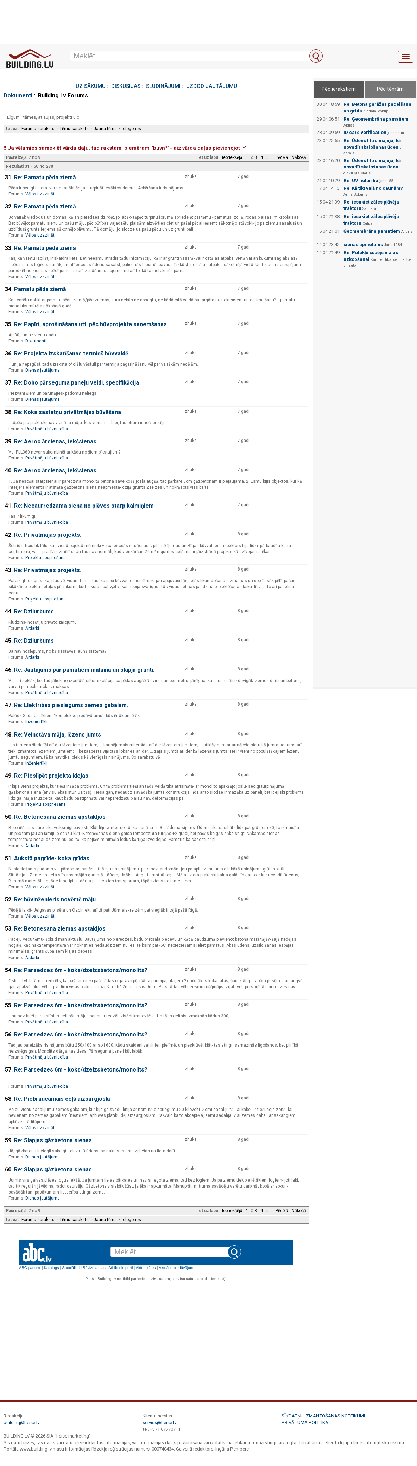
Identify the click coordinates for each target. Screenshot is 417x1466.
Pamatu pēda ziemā (40, 289)
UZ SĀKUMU (91, 86)
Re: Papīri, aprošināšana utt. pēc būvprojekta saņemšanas (90, 324)
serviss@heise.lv (159, 1422)
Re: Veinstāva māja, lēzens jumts (57, 734)
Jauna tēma (105, 128)
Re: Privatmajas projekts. (47, 535)
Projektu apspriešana (45, 557)
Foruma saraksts (38, 128)
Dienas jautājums (42, 370)
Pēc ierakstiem (339, 89)
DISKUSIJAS (125, 86)
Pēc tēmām (390, 89)
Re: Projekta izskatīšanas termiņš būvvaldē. (72, 353)
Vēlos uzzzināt (40, 194)
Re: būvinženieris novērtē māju (55, 899)
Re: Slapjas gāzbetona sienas (53, 1140)
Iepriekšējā (232, 157)
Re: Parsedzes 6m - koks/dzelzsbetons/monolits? (80, 970)
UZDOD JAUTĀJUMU (211, 86)
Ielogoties (131, 128)
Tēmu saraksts (74, 128)
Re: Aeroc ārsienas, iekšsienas (55, 441)
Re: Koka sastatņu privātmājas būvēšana (67, 412)
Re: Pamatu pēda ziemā (45, 177)
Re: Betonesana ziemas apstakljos (60, 817)
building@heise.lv (21, 1422)
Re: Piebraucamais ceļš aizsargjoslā (62, 1098)
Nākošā (299, 157)
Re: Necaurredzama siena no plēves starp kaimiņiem (84, 505)
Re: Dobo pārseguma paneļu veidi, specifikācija (76, 382)
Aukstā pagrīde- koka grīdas (51, 858)
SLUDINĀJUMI (163, 86)
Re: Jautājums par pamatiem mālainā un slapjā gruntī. (84, 670)
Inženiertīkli (36, 721)
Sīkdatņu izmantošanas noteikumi (323, 1416)
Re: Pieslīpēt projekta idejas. (52, 775)
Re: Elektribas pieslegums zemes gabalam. (71, 705)
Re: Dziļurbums (34, 611)
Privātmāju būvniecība (46, 428)
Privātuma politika (305, 1422)
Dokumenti (18, 95)
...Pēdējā (280, 157)
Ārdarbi (32, 628)
